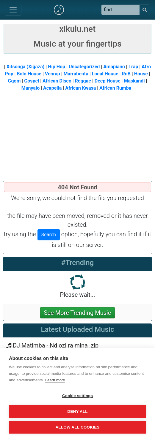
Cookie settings (77, 396)
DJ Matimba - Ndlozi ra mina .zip (55, 345)
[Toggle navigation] (13, 10)
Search (48, 234)
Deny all (77, 411)
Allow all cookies (77, 427)
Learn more (55, 380)
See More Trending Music (77, 312)
